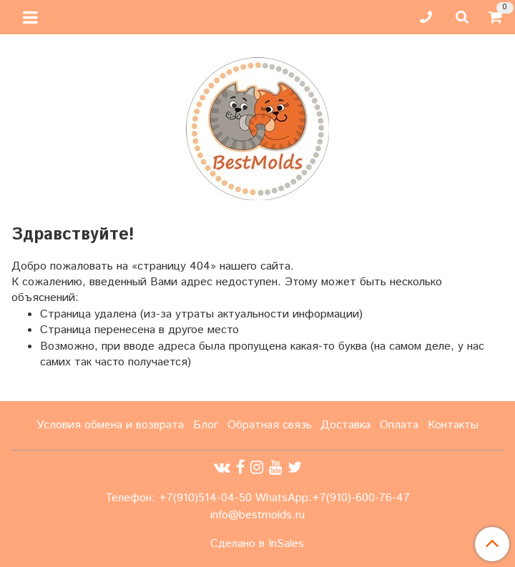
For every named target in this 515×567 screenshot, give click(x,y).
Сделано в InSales (257, 544)
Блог (205, 425)
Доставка (345, 425)
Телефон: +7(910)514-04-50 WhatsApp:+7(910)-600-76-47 (257, 498)
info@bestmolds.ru (257, 515)
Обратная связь (269, 425)
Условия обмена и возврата (110, 425)
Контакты (453, 425)
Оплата (399, 425)
